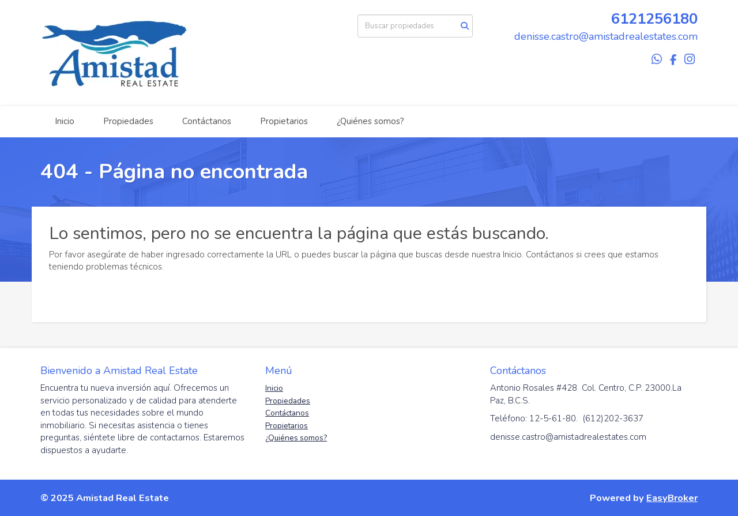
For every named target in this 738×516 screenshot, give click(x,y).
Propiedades (128, 121)
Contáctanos (206, 121)
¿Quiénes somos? (370, 121)
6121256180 (654, 19)
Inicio (64, 121)
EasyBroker (672, 497)
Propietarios (284, 121)
